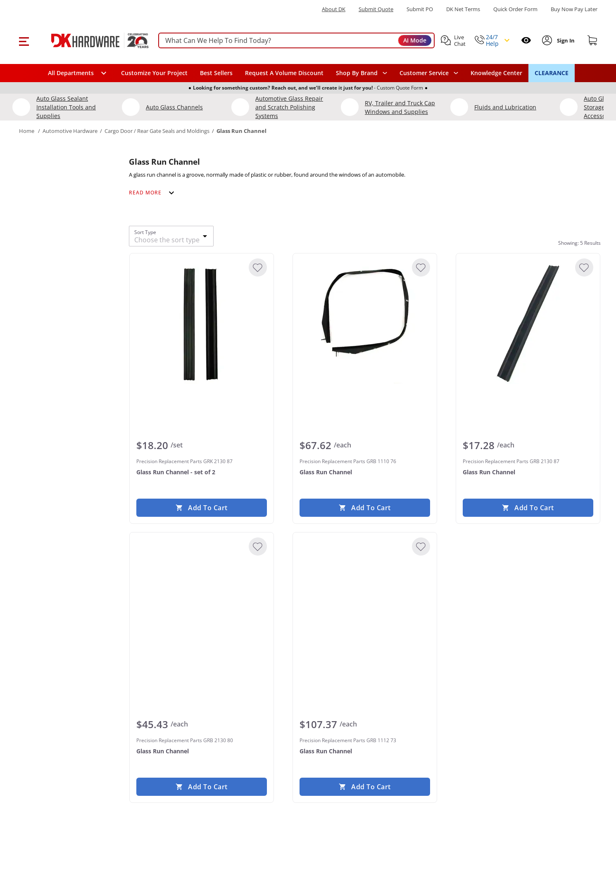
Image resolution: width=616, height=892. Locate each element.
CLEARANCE (551, 73)
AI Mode (414, 40)
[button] (24, 40)
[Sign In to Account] (565, 40)
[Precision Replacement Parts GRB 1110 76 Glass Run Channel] (364, 322)
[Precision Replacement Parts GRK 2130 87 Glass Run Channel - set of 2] (201, 322)
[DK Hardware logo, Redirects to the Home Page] (90, 40)
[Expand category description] (153, 193)
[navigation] (429, 73)
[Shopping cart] (592, 40)
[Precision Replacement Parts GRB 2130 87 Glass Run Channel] (528, 322)
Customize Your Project (154, 73)
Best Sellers (216, 73)
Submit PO (420, 9)
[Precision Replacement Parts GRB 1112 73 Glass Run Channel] (364, 601)
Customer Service (424, 73)
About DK (333, 9)
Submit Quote (376, 9)
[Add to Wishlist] (257, 267)
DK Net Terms (463, 9)
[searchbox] (296, 40)
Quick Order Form (515, 9)
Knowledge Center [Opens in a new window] (496, 73)
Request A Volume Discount (284, 73)
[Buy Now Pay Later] (574, 9)
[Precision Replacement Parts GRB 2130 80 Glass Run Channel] (201, 601)
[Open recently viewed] (526, 40)
